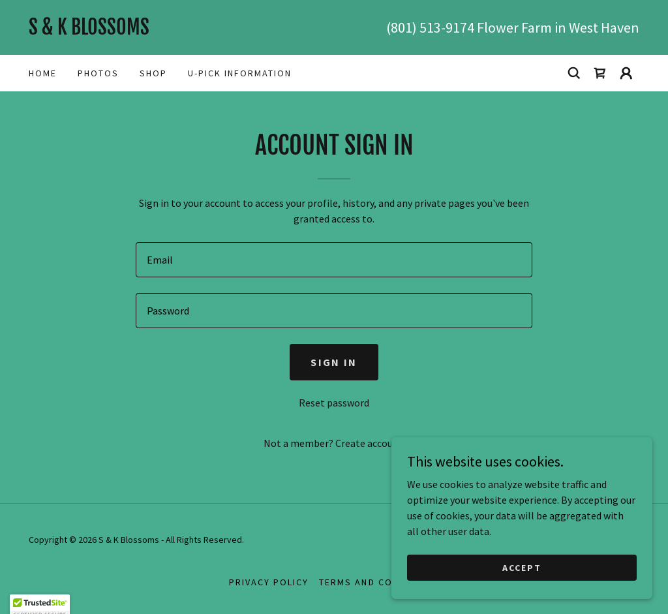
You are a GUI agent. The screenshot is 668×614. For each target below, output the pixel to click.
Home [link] (43, 73)
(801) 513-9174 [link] (430, 27)
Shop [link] (153, 73)
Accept (521, 567)
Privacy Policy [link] (269, 582)
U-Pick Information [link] (240, 73)
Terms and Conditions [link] (378, 582)
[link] (181, 30)
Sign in (334, 362)
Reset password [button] (334, 402)
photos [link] (98, 73)
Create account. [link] (370, 443)
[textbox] (334, 259)
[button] (626, 73)
